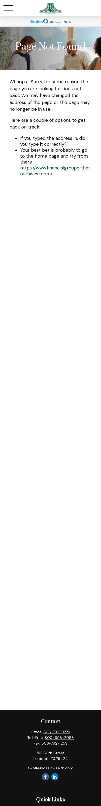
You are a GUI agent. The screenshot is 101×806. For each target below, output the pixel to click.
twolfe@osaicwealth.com (50, 768)
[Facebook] (45, 776)
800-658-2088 (59, 737)
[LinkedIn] (54, 776)
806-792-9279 (56, 731)
